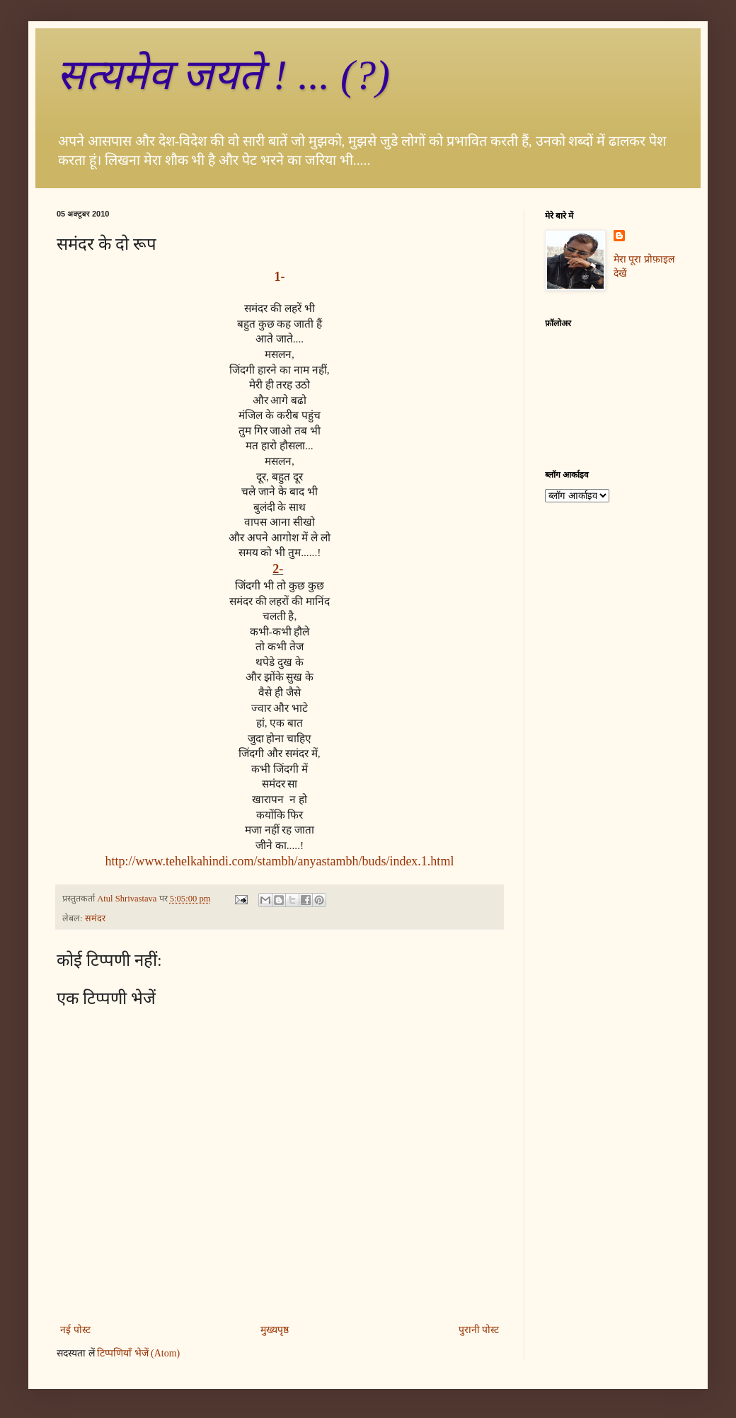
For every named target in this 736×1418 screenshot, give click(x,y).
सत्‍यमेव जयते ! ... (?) (223, 75)
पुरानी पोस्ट (479, 1330)
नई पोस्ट (75, 1330)
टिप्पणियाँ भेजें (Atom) (138, 1353)
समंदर (95, 918)
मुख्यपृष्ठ (274, 1330)
